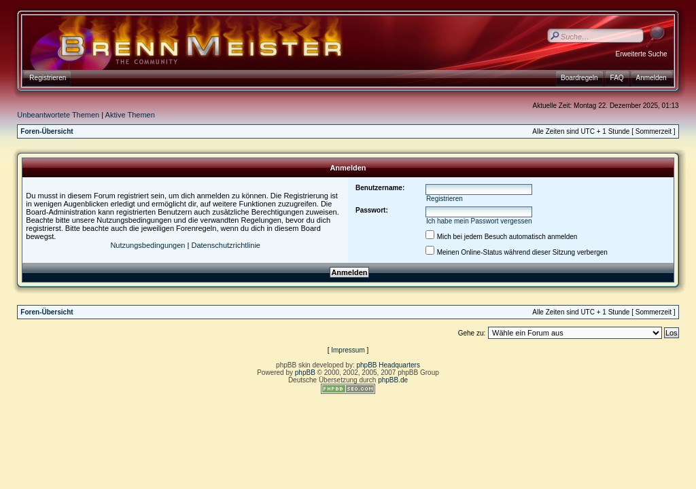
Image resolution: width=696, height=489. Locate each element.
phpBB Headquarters (388, 365)
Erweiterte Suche (641, 54)
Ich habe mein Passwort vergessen (479, 221)
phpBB (305, 372)
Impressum (347, 350)
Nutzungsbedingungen (147, 245)
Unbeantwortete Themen (58, 115)
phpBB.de (393, 380)
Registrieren (444, 198)
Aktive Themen (130, 115)
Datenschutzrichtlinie (225, 245)
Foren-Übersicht (46, 131)
